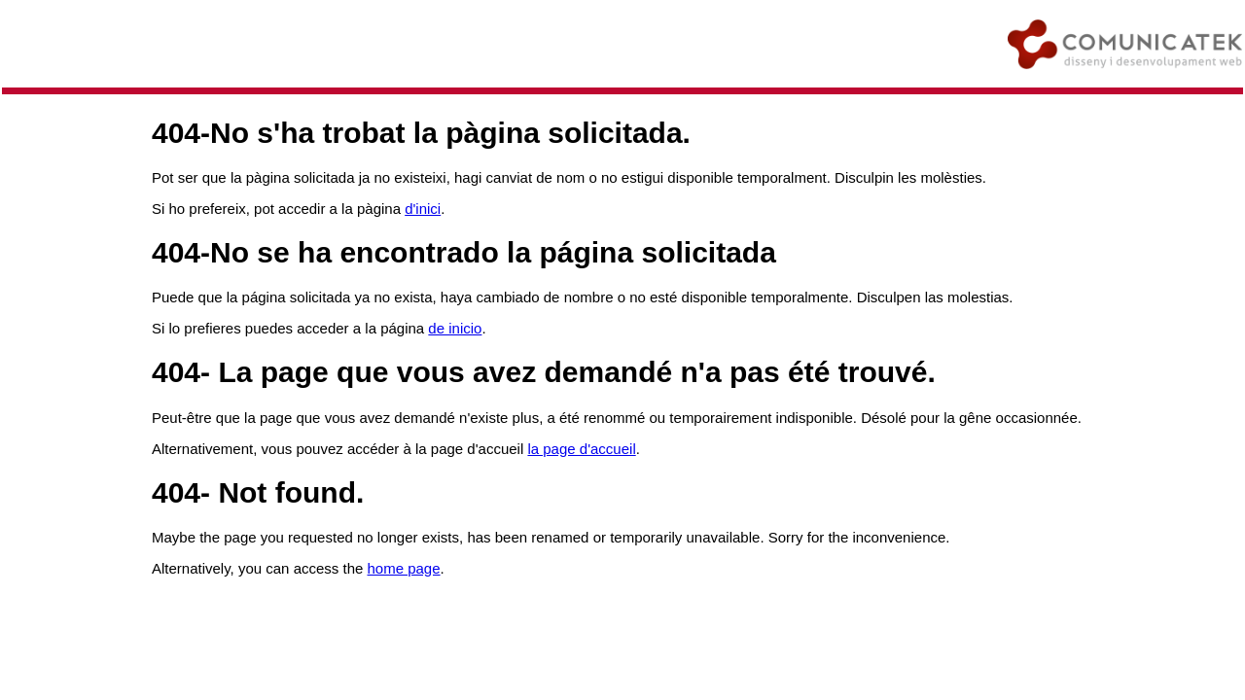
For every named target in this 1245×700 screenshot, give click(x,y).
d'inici (423, 208)
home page (404, 568)
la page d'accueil (581, 448)
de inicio (454, 328)
